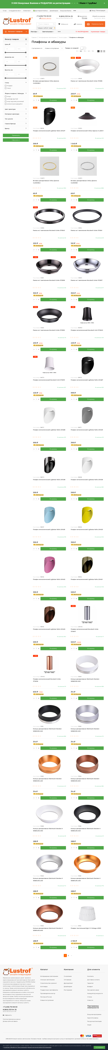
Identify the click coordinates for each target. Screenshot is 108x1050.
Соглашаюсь (99, 1047)
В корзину (53, 100)
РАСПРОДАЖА (81, 32)
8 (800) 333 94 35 (66, 16)
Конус (8, 96)
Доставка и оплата (93, 981)
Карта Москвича (92, 1019)
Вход (93, 10)
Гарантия (90, 984)
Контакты (90, 977)
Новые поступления (47, 1001)
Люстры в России (46, 998)
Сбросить (16, 140)
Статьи (89, 998)
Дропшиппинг (68, 984)
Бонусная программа (94, 1016)
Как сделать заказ (93, 991)
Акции (89, 1026)
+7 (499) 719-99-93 (43, 16)
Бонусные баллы (65, 10)
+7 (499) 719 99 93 (10, 1008)
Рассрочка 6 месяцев (94, 1022)
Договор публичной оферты (10, 1022)
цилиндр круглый (11, 99)
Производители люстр (47, 995)
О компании (68, 977)
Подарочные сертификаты (49, 991)
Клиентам (27, 10)
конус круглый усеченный (14, 101)
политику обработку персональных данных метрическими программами (27, 1047)
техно (8, 88)
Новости (90, 1001)
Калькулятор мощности (95, 995)
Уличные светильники (47, 981)
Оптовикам (67, 981)
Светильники (48, 32)
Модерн (8, 85)
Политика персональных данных (11, 1020)
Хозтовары (43, 988)
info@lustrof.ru (8, 1016)
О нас (5, 10)
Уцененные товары (98, 32)
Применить (16, 135)
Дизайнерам (54, 10)
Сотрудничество (15, 10)
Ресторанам (68, 991)
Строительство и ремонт (48, 984)
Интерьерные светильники (48, 37)
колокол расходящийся (13, 104)
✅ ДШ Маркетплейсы (40, 10)
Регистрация (100, 10)
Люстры (34, 32)
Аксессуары (63, 37)
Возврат (90, 988)
